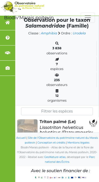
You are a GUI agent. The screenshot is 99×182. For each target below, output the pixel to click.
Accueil (21, 138)
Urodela (79, 33)
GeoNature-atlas (54, 157)
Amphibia (49, 33)
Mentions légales (79, 142)
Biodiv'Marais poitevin (29, 17)
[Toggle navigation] (88, 18)
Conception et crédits (51, 142)
